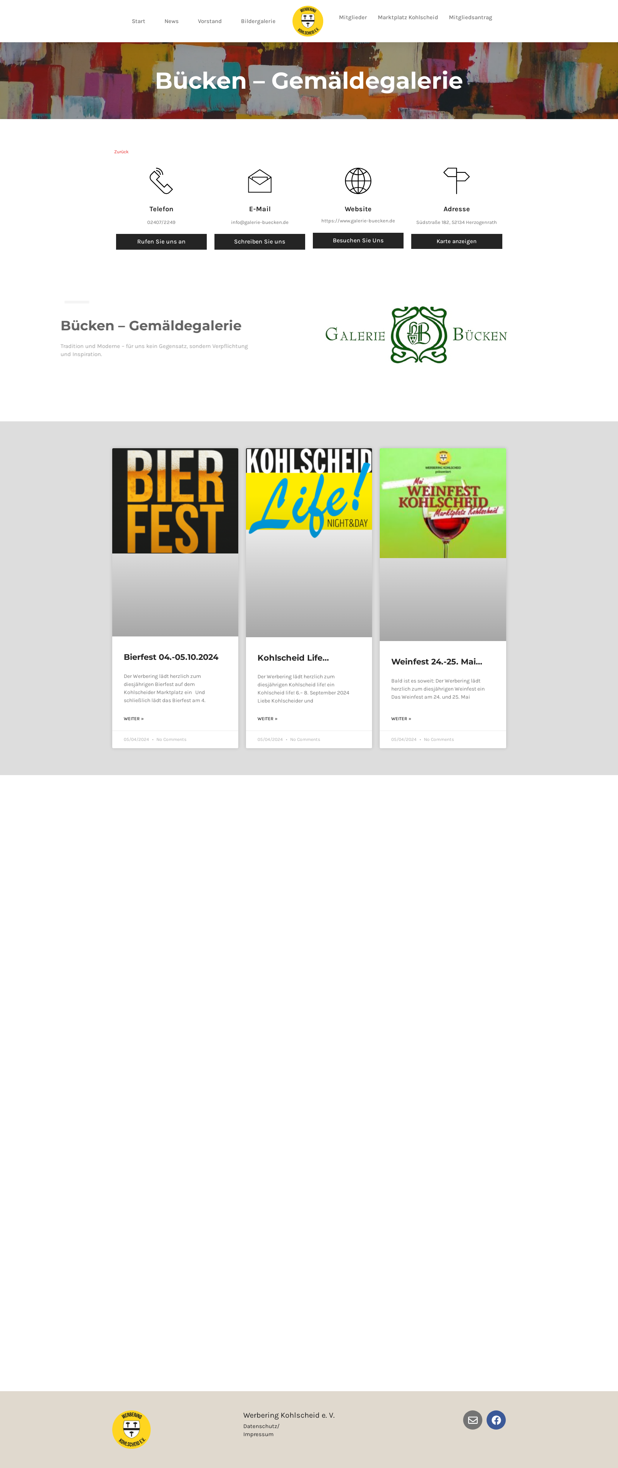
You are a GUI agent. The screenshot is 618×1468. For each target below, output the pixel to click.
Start (138, 21)
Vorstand (210, 21)
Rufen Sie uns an (161, 241)
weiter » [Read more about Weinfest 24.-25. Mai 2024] (401, 718)
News (171, 21)
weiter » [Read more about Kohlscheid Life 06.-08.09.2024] (267, 718)
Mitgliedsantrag (470, 17)
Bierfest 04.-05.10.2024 (171, 657)
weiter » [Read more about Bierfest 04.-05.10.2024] (134, 718)
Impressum (258, 1434)
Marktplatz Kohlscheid (408, 17)
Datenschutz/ (261, 1426)
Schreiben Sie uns (260, 241)
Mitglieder (353, 17)
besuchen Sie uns (358, 240)
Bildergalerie (258, 21)
